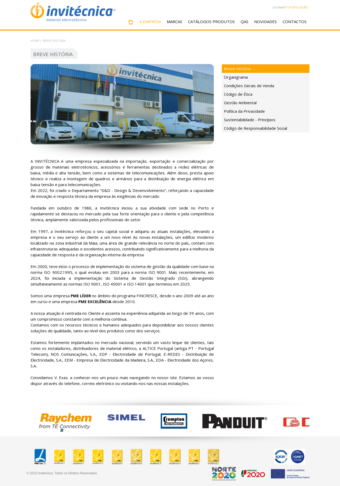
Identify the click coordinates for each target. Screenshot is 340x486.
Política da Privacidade (244, 111)
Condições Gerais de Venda (249, 85)
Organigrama (236, 77)
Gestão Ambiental (240, 102)
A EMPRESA (150, 21)
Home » (36, 41)
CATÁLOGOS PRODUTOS (211, 21)
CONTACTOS (295, 21)
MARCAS (174, 21)
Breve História (237, 68)
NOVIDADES (265, 21)
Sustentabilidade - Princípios (249, 119)
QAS (244, 21)
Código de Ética (238, 94)
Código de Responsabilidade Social (255, 128)
